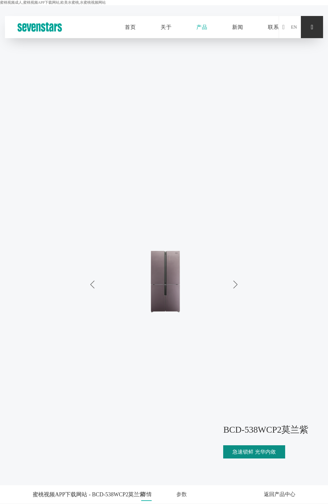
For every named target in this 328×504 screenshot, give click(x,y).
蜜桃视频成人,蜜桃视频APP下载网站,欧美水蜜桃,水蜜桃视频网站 (53, 2)
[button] (235, 284)
